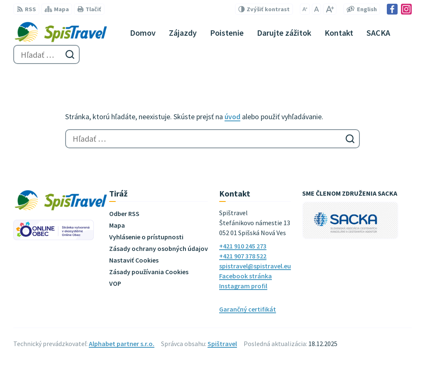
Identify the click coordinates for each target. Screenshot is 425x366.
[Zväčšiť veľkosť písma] (330, 9)
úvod (232, 116)
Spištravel (222, 343)
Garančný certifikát (247, 309)
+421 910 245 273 (242, 246)
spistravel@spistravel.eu (255, 266)
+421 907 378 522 (242, 256)
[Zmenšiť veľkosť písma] (305, 9)
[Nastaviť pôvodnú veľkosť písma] (316, 9)
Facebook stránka (245, 276)
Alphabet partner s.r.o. (121, 343)
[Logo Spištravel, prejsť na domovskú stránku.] (60, 32)
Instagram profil (243, 286)
